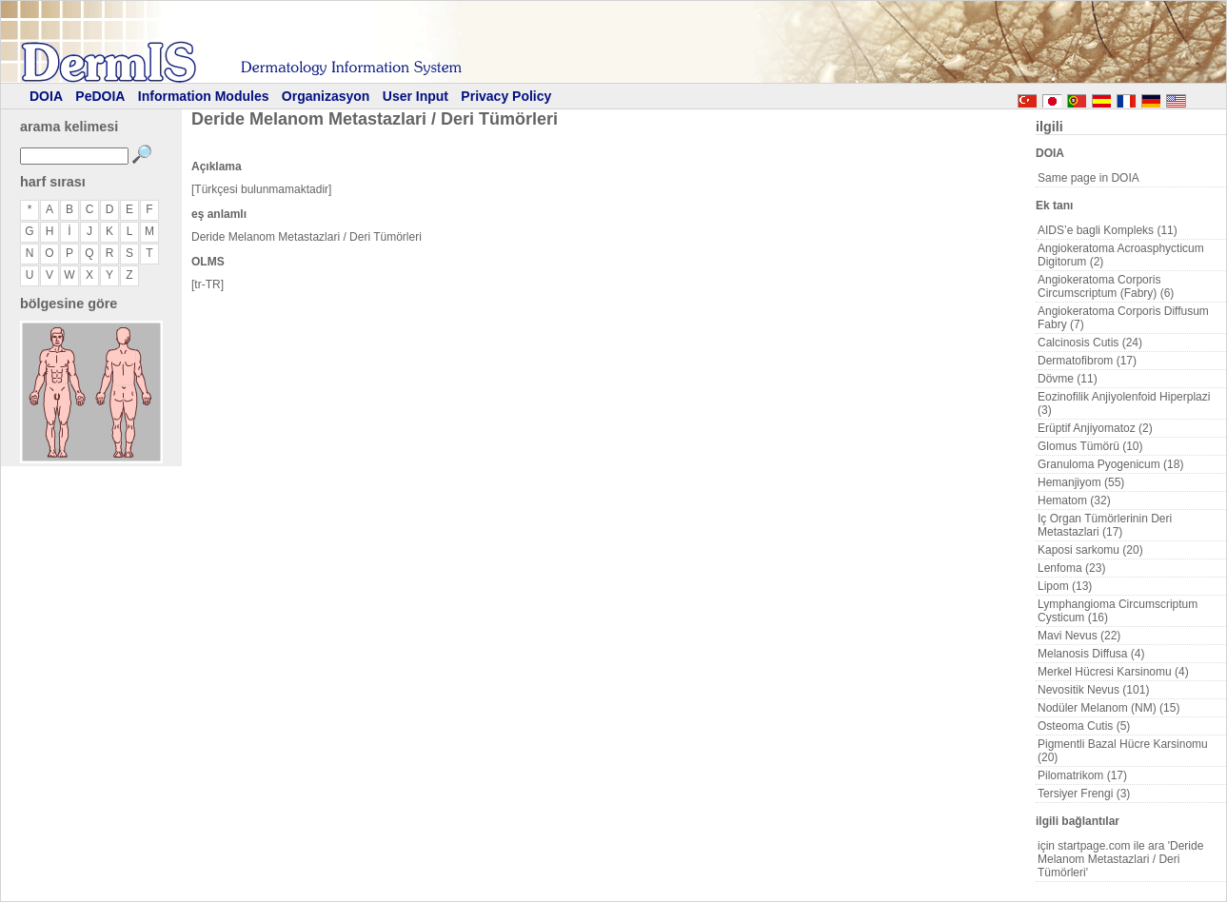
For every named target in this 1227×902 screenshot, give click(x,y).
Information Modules (203, 96)
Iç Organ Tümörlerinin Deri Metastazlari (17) (1105, 525)
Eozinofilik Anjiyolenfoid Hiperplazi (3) (1124, 403)
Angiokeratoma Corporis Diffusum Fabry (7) (1123, 317)
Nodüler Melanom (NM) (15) (1108, 708)
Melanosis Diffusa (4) (1091, 653)
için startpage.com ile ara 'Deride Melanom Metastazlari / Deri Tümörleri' (1120, 859)
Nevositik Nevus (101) (1093, 689)
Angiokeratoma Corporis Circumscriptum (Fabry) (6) (1106, 286)
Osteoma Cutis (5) (1084, 726)
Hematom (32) (1074, 500)
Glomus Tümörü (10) (1090, 446)
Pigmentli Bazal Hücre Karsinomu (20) (1123, 750)
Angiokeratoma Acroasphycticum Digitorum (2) (1121, 255)
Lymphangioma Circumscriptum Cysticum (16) (1117, 611)
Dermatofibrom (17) (1087, 360)
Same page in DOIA (1088, 178)
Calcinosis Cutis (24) (1090, 342)
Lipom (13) (1065, 586)
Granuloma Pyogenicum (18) (1110, 464)
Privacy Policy (506, 96)
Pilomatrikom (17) (1082, 775)
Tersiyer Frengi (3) (1084, 793)
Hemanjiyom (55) (1081, 482)
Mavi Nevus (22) (1079, 635)
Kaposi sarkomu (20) (1090, 550)
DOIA (46, 96)
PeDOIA (100, 96)
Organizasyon (326, 96)
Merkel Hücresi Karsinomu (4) (1113, 671)
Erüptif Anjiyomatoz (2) (1095, 428)
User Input (415, 96)
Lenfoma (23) (1071, 568)
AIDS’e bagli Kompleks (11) (1108, 230)
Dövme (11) (1068, 378)
